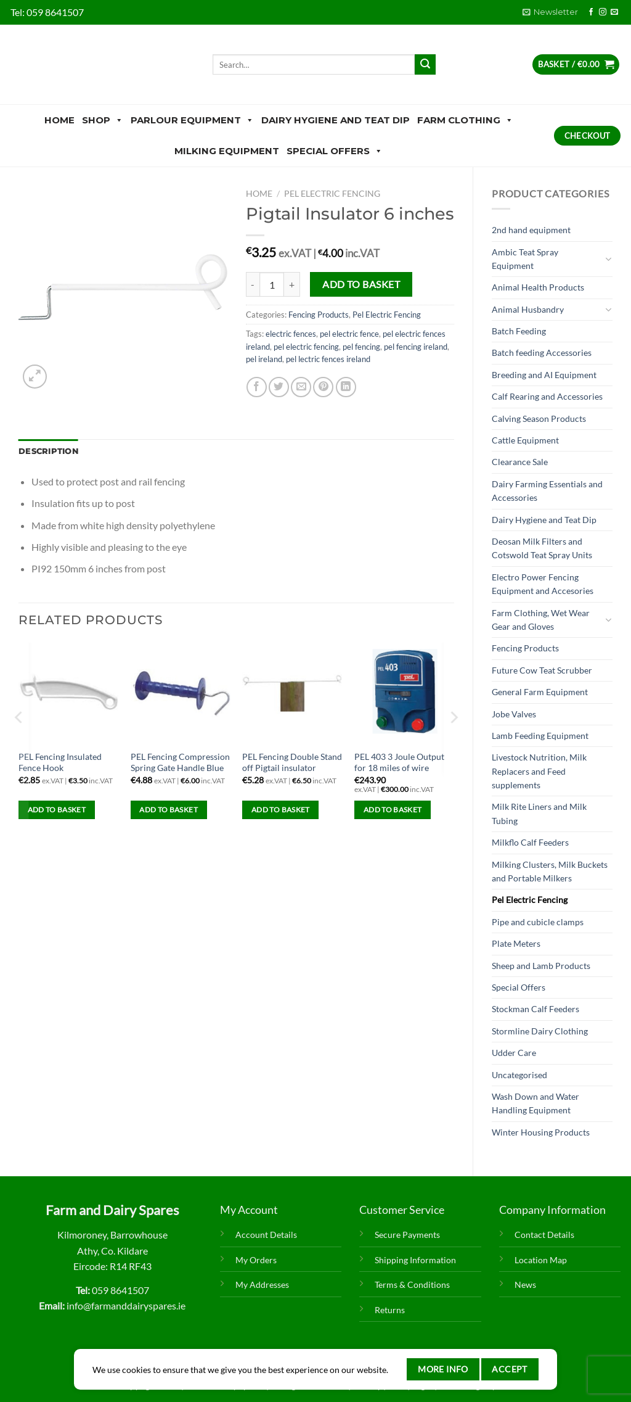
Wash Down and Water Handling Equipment (535, 1103)
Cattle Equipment (525, 440)
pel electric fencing (306, 347)
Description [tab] (48, 451)
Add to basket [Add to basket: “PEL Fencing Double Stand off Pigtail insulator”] (280, 810)
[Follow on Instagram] (602, 12)
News (525, 1284)
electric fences (291, 334)
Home (59, 120)
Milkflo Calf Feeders (530, 842)
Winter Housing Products (541, 1132)
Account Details (266, 1234)
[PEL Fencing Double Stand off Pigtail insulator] (292, 693)
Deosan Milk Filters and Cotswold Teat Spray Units (542, 548)
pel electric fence (349, 334)
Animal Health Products (538, 287)
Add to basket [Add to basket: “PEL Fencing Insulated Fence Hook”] (57, 810)
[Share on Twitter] (279, 387)
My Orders (256, 1260)
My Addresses (262, 1284)
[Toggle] (608, 259)
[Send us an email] (614, 12)
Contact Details (544, 1234)
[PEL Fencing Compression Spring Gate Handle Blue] (180, 693)
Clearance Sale (520, 461)
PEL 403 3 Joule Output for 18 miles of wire (399, 762)
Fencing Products (525, 648)
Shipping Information (415, 1260)
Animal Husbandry (528, 309)
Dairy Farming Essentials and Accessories (547, 491)
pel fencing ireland (415, 347)
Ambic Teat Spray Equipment (525, 259)
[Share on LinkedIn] (346, 387)
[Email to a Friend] (301, 387)
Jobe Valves (514, 714)
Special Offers (335, 151)
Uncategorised (519, 1075)
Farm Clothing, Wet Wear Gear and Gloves (541, 620)
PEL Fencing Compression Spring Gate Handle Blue (180, 762)
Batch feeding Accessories (542, 352)
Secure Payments (407, 1234)
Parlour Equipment (192, 120)
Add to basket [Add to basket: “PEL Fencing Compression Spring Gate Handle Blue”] (168, 810)
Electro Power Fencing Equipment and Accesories (542, 584)
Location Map (541, 1260)
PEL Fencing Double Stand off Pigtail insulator (292, 762)
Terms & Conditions (412, 1284)
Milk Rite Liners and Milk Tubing (539, 813)
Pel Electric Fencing (530, 899)
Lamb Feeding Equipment (540, 735)
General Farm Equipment (540, 692)
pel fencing (361, 347)
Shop (102, 120)
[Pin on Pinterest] (323, 387)
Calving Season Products (539, 418)
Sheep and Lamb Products (541, 965)
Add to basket (361, 284)
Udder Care (514, 1052)
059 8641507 (55, 12)
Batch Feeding (519, 331)
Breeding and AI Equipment (544, 374)
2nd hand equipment (531, 230)
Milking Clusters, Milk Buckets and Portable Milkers (550, 871)
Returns (390, 1310)
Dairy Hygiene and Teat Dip (335, 120)
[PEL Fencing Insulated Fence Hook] (68, 693)
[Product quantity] (271, 284)
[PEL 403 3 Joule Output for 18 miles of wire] (404, 693)
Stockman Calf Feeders (535, 1009)
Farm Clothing (465, 120)
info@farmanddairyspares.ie (126, 1305)
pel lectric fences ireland (328, 359)
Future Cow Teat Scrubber (542, 670)
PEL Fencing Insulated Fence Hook (60, 762)
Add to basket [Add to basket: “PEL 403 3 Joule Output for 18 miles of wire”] (393, 810)
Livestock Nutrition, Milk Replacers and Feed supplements (539, 771)
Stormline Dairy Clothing (540, 1031)
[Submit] (425, 64)
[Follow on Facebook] (591, 12)
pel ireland (264, 359)
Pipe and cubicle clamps (538, 922)
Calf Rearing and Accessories (547, 396)
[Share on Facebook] (256, 387)
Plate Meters (516, 943)
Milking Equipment (226, 151)
